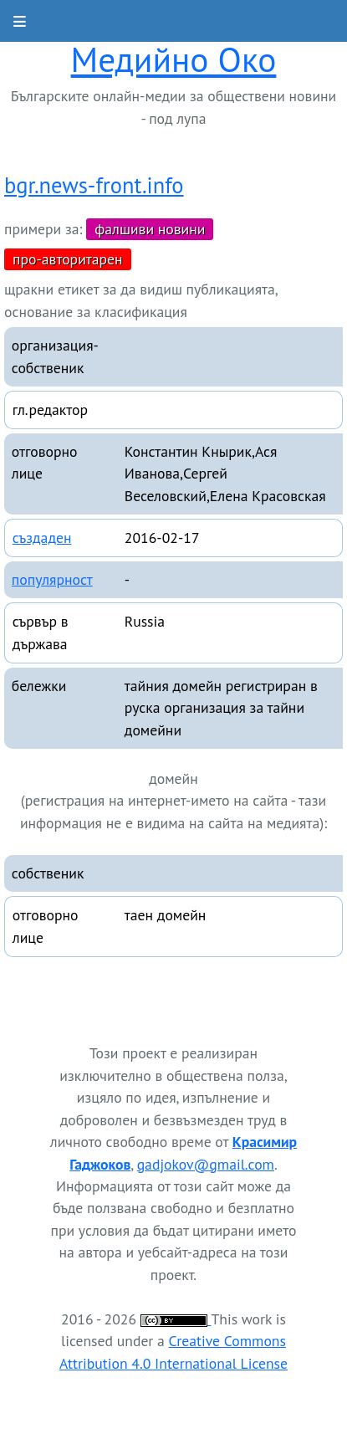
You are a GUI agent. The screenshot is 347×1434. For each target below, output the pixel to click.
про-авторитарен (68, 259)
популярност (52, 579)
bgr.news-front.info (94, 185)
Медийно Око (174, 59)
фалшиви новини (149, 228)
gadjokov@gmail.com (205, 1164)
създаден (42, 537)
